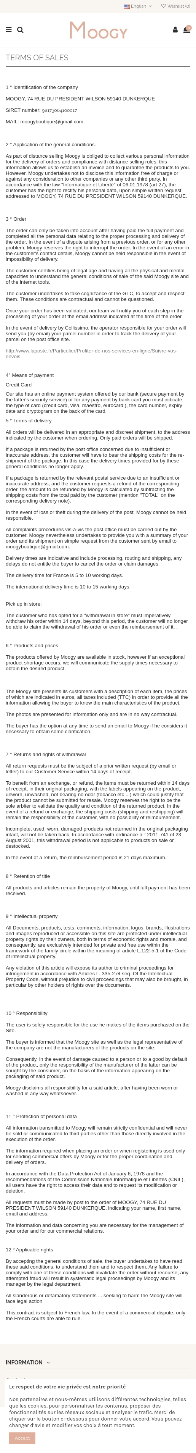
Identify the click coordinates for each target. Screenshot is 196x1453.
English (138, 6)
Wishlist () (175, 6)
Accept (22, 1438)
